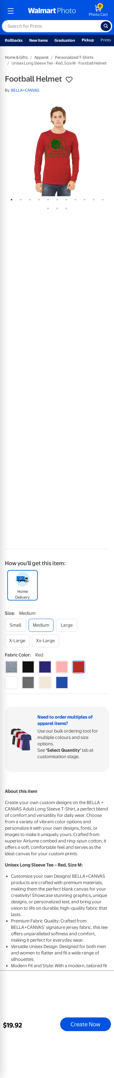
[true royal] (61, 682)
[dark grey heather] (28, 682)
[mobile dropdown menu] (10, 11)
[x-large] (17, 640)
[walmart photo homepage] (52, 11)
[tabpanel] (57, 150)
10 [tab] (92, 198)
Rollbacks (13, 40)
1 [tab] (10, 198)
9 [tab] (83, 198)
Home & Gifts (16, 57)
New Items (38, 40)
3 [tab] (29, 198)
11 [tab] (101, 198)
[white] (11, 682)
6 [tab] (56, 198)
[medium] (41, 625)
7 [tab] (65, 198)
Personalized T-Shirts (74, 57)
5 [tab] (47, 198)
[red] (78, 667)
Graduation (64, 40)
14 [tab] (65, 207)
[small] (15, 625)
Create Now (85, 1024)
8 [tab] (74, 198)
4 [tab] (38, 198)
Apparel (41, 57)
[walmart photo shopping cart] (98, 11)
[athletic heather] (11, 667)
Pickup (88, 40)
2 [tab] (19, 198)
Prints (106, 40)
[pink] (61, 667)
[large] (66, 625)
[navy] (44, 667)
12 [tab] (47, 207)
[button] (69, 80)
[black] (28, 667)
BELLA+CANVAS (25, 90)
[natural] (44, 682)
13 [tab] (56, 207)
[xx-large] (45, 640)
